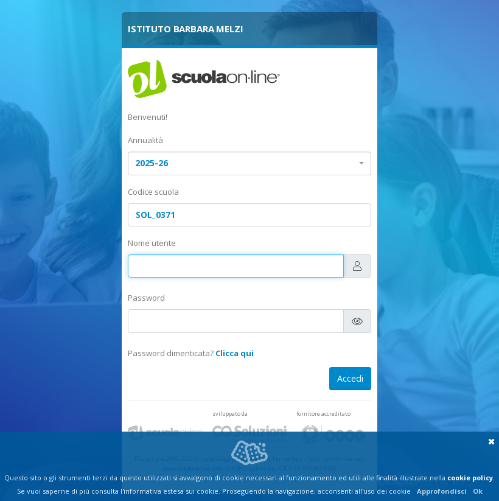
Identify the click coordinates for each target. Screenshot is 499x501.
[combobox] (249, 163)
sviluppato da (230, 414)
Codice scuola (153, 191)
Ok (478, 491)
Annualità (145, 140)
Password (146, 297)
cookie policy (470, 477)
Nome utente (152, 242)
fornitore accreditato (323, 414)
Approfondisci (442, 491)
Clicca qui (234, 353)
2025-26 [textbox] (151, 163)
